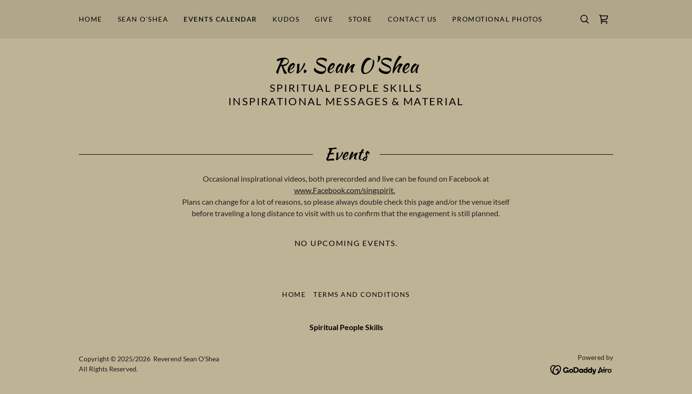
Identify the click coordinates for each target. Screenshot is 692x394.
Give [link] (324, 19)
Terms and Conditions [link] (361, 294)
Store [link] (360, 19)
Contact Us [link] (412, 19)
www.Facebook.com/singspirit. (344, 190)
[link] (603, 19)
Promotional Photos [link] (497, 19)
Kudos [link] (286, 19)
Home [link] (90, 19)
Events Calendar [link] (220, 19)
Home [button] (294, 294)
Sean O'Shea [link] (143, 19)
